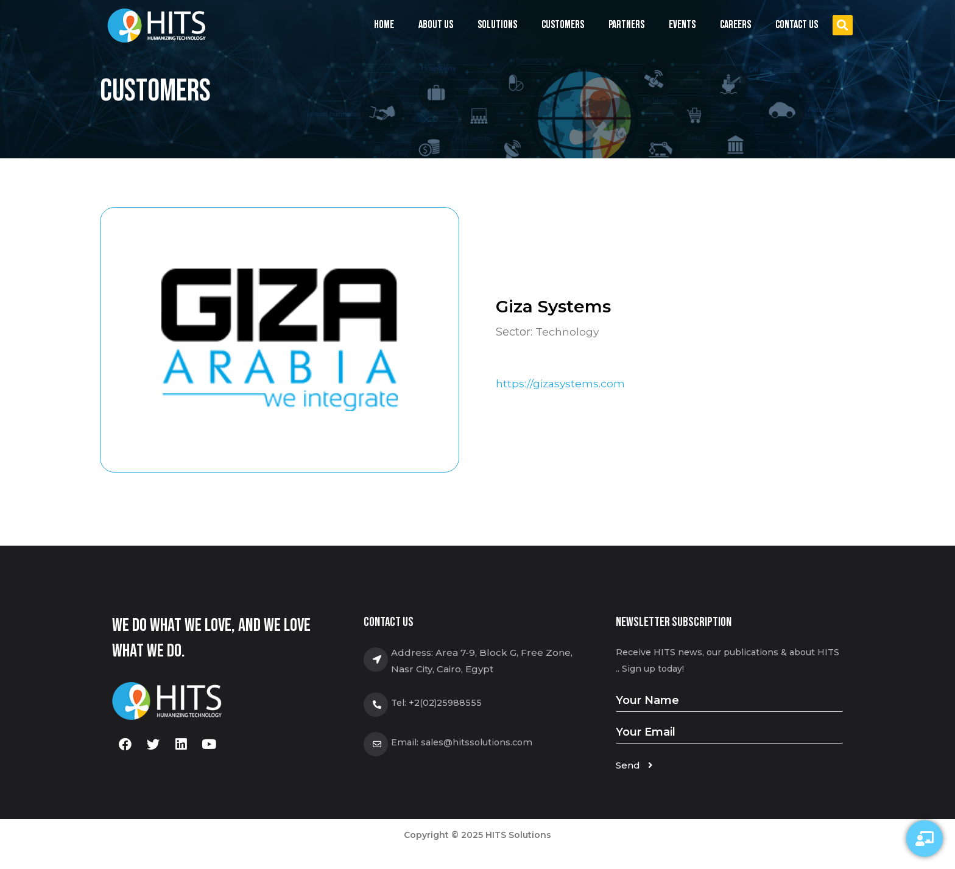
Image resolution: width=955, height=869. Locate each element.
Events (682, 27)
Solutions (497, 27)
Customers (562, 24)
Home (384, 24)
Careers (735, 24)
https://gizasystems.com (561, 383)
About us (435, 24)
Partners (626, 24)
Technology (567, 332)
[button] (843, 25)
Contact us (796, 24)
